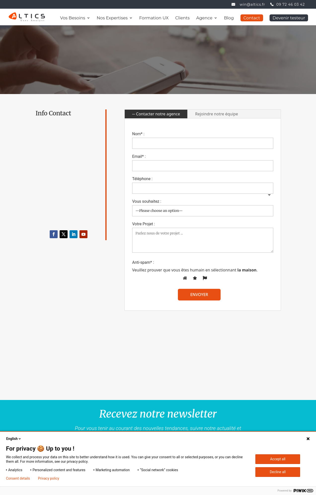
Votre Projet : (143, 224)
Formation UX (153, 18)
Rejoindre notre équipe (216, 114)
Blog (229, 18)
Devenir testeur (289, 17)
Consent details (18, 478)
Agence (204, 18)
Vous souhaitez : (146, 201)
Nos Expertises (112, 18)
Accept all (277, 459)
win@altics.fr (252, 5)
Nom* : (138, 134)
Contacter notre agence (158, 114)
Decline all (278, 472)
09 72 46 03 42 (290, 5)
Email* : (139, 156)
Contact (251, 17)
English (14, 439)
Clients (182, 18)
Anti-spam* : (143, 262)
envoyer (199, 294)
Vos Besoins (72, 18)
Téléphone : (142, 178)
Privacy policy (48, 478)
